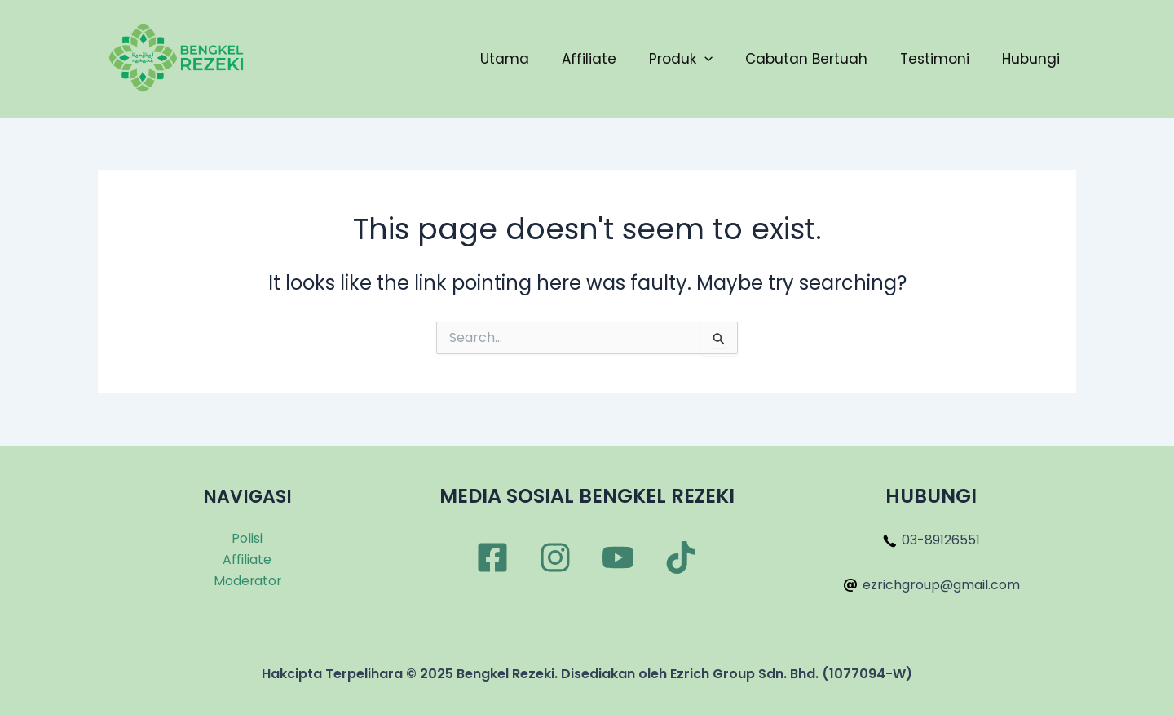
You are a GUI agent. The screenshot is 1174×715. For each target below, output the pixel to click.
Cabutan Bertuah (806, 59)
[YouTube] (618, 557)
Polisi (247, 538)
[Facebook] (492, 557)
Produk (681, 58)
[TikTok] (680, 557)
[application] (704, 58)
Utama (504, 59)
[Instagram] (555, 557)
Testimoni (934, 59)
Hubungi (1031, 59)
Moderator (247, 580)
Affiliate (589, 59)
